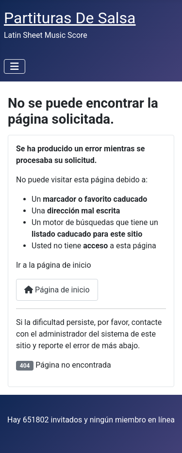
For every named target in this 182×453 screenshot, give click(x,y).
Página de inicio (57, 289)
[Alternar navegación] (14, 66)
